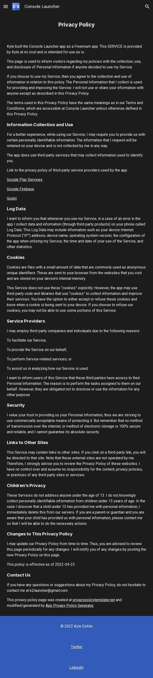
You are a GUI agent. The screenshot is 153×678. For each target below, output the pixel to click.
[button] (5, 6)
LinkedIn (76, 667)
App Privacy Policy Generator (70, 605)
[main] (76, 25)
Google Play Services (24, 179)
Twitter (76, 647)
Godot (12, 198)
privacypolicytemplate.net (94, 600)
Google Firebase (20, 189)
